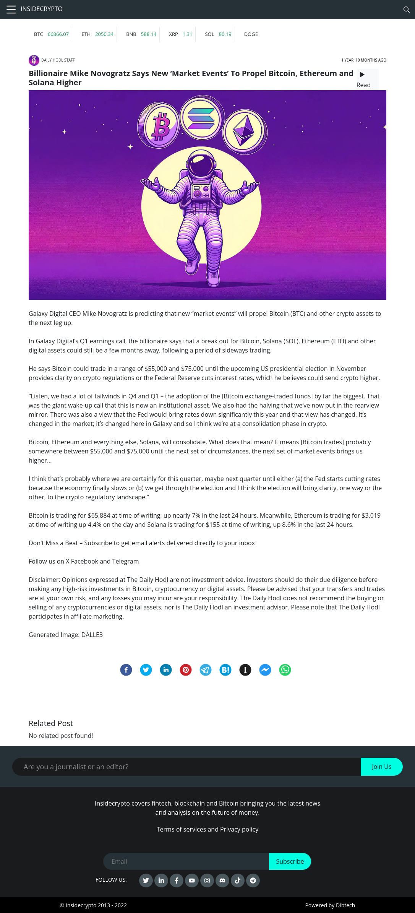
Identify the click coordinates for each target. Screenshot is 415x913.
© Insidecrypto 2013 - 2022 (93, 905)
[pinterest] (186, 670)
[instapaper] (245, 670)
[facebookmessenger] (265, 670)
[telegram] (205, 670)
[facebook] (126, 670)
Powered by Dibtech (330, 905)
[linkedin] (166, 670)
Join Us (381, 766)
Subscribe (290, 861)
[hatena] (225, 670)
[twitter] (146, 670)
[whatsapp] (285, 670)
